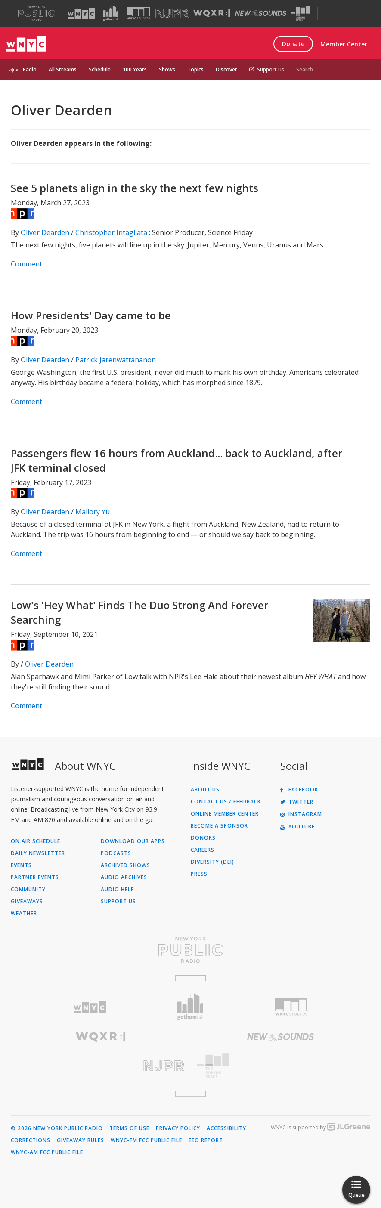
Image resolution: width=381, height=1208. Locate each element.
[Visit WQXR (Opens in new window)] (211, 13)
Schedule (100, 69)
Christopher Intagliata (111, 232)
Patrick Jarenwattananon (115, 360)
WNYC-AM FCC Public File (47, 1152)
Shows (167, 69)
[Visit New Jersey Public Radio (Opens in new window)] (101, 1065)
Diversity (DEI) (212, 862)
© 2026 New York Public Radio (57, 1128)
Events (21, 865)
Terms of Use (129, 1128)
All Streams (63, 69)
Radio (30, 69)
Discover (226, 69)
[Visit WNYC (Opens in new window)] (81, 13)
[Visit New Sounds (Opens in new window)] (260, 13)
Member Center (343, 44)
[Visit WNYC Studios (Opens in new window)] (138, 13)
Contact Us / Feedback (226, 801)
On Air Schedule (35, 841)
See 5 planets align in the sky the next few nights (134, 188)
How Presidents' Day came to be (91, 315)
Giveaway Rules (80, 1140)
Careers (202, 850)
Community (28, 889)
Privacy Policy (178, 1128)
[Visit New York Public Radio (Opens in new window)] (190, 950)
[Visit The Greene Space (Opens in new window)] (300, 13)
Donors (203, 837)
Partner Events (35, 877)
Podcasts (116, 853)
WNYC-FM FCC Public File (146, 1140)
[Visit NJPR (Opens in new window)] (172, 13)
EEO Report (206, 1140)
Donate (293, 44)
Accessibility (226, 1128)
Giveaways (27, 901)
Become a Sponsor (219, 825)
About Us (205, 789)
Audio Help (117, 889)
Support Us (266, 69)
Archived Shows (125, 865)
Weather (24, 913)
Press (199, 874)
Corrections (30, 1140)
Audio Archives (124, 877)
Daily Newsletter (38, 853)
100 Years (135, 69)
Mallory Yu (92, 511)
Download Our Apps (133, 841)
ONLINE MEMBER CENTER (225, 813)
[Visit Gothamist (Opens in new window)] (110, 13)
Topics (195, 69)
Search (304, 69)
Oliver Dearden (45, 232)
